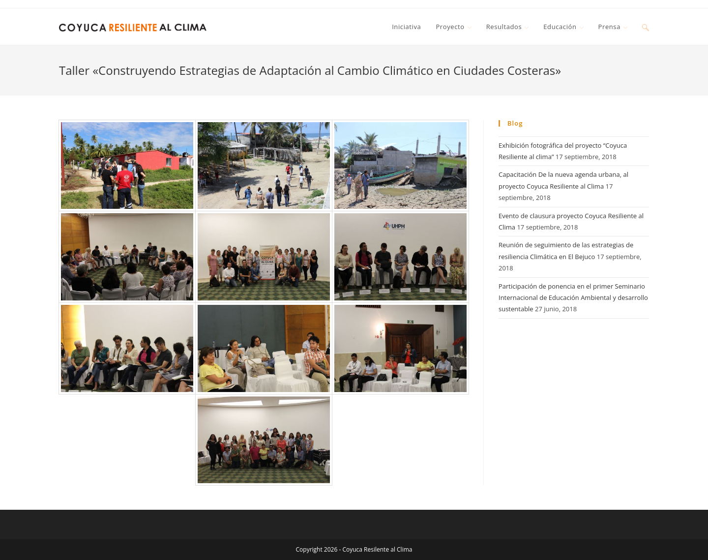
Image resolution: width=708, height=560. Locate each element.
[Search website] (645, 26)
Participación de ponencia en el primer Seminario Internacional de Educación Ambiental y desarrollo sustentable (573, 298)
